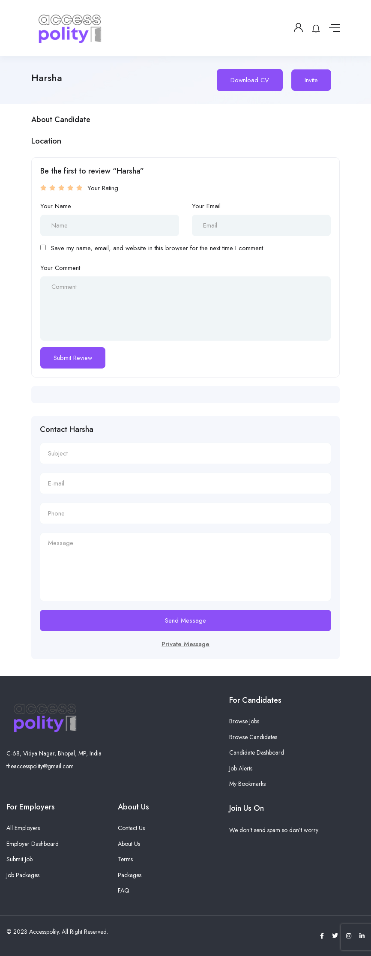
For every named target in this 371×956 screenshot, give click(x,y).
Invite (311, 80)
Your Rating (102, 188)
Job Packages (22, 875)
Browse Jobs (244, 721)
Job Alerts (240, 768)
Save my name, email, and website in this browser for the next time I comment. (158, 248)
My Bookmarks (247, 783)
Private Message (185, 644)
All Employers (23, 828)
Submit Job (19, 859)
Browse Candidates (253, 737)
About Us (129, 843)
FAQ (123, 890)
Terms (125, 859)
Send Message (185, 620)
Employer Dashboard (32, 843)
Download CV (249, 80)
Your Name (55, 206)
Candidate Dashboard (256, 752)
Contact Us (131, 828)
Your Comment (60, 268)
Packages (129, 875)
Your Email (206, 206)
